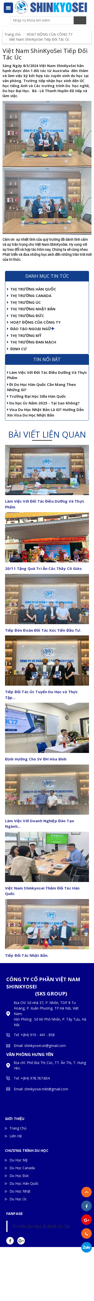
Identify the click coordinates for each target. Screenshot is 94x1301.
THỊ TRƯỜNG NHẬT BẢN (31, 308)
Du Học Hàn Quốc (24, 1183)
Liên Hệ (16, 1136)
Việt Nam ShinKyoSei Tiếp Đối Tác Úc (39, 39)
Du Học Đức (19, 1175)
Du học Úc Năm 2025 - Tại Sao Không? (43, 402)
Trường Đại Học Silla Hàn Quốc (36, 396)
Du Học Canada (22, 1167)
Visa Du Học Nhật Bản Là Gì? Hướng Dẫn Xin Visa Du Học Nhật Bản (45, 412)
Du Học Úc (18, 1199)
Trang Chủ (18, 1128)
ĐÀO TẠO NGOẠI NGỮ (29, 328)
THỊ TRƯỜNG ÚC (24, 302)
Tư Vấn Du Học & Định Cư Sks (42, 1226)
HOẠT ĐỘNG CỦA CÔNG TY (49, 34)
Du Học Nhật (20, 1191)
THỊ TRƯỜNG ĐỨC (25, 315)
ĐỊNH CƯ (17, 348)
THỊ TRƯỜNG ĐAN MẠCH (31, 341)
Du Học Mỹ (19, 1160)
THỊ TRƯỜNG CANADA (29, 295)
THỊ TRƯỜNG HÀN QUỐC (31, 288)
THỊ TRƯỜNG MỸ (24, 335)
